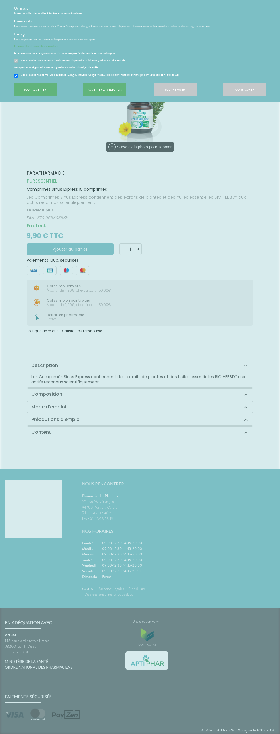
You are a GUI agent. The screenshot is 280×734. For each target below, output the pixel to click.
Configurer (244, 89)
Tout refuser (175, 89)
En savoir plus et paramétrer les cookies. (36, 46)
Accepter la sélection (105, 89)
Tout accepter (35, 89)
